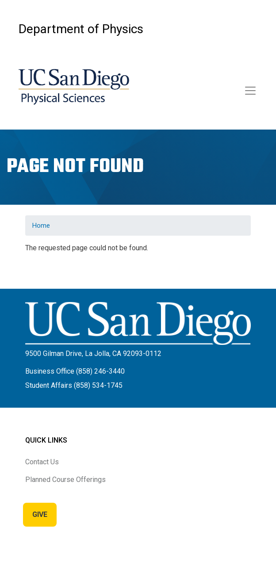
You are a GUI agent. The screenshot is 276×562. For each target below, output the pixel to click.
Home (41, 225)
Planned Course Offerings (65, 479)
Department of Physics (81, 29)
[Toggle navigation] (250, 91)
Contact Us (42, 462)
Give (39, 514)
